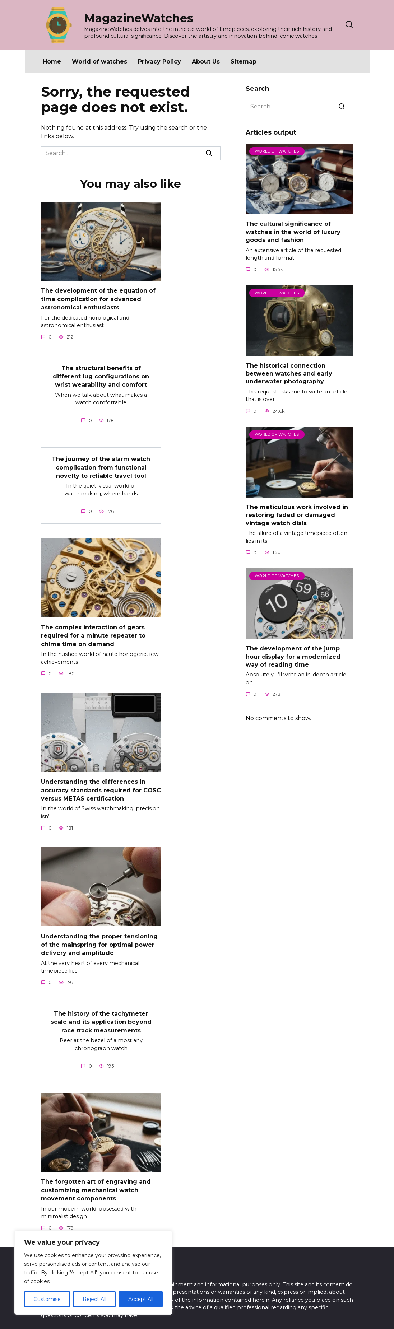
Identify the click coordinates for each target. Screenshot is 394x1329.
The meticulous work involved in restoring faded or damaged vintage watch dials (297, 515)
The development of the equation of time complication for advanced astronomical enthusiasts (98, 298)
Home (52, 61)
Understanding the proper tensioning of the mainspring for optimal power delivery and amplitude (99, 938)
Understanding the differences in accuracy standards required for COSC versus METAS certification (101, 785)
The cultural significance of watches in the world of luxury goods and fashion (293, 231)
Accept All (140, 1299)
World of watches (99, 61)
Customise (47, 1299)
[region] (93, 1273)
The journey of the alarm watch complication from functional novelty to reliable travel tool (101, 464)
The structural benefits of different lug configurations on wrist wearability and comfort (101, 374)
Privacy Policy (159, 61)
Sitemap (243, 61)
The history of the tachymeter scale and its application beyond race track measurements (101, 1014)
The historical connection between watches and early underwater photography (289, 373)
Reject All (94, 1299)
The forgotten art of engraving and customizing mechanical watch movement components (96, 1181)
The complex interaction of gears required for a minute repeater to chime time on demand (93, 631)
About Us (206, 61)
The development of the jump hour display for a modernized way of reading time (293, 656)
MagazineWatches (138, 18)
